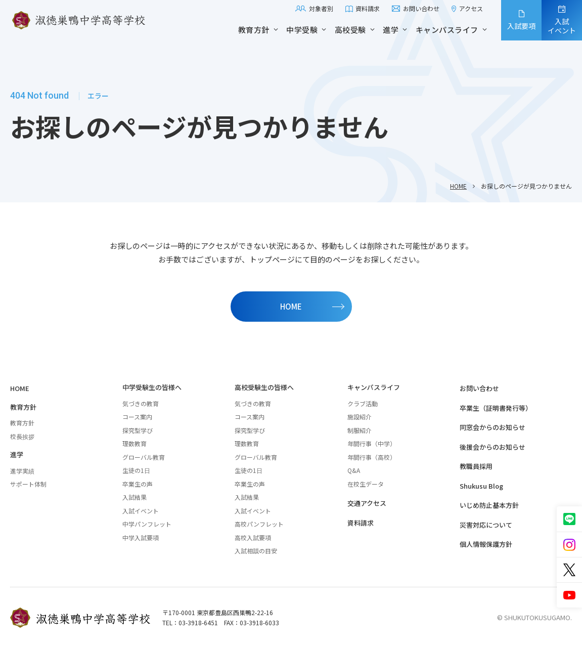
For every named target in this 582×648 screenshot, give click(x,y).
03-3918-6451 (198, 622)
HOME (458, 186)
